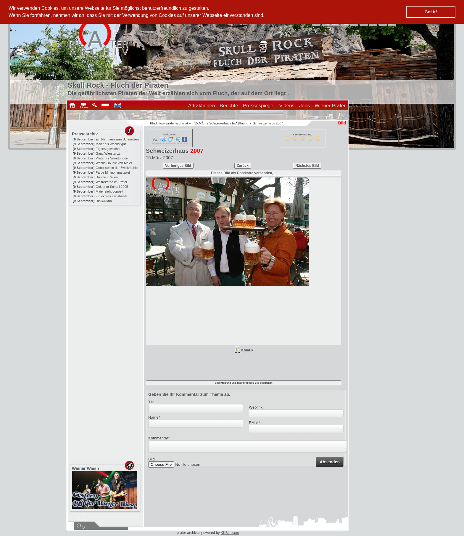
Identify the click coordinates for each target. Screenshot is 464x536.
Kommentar (159, 438)
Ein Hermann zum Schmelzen (117, 139)
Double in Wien (107, 177)
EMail (254, 422)
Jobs (304, 105)
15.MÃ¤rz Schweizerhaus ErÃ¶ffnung (221, 123)
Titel (151, 402)
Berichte (229, 105)
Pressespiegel (259, 105)
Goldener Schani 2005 (112, 186)
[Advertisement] (106, 244)
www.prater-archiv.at (173, 123)
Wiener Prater (330, 105)
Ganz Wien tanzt (108, 153)
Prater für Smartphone (112, 158)
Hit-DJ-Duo (104, 201)
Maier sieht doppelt (109, 191)
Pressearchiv (85, 134)
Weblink (255, 407)
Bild (151, 461)
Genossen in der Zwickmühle (117, 167)
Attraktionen (201, 105)
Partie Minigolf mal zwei (113, 172)
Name (154, 417)
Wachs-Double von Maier (114, 163)
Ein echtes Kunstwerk (111, 196)
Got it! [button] (431, 11)
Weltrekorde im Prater (111, 182)
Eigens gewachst (108, 149)
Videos (287, 105)
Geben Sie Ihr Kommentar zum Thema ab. (189, 394)
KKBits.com (230, 533)
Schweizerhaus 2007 (268, 123)
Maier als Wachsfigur (111, 144)
